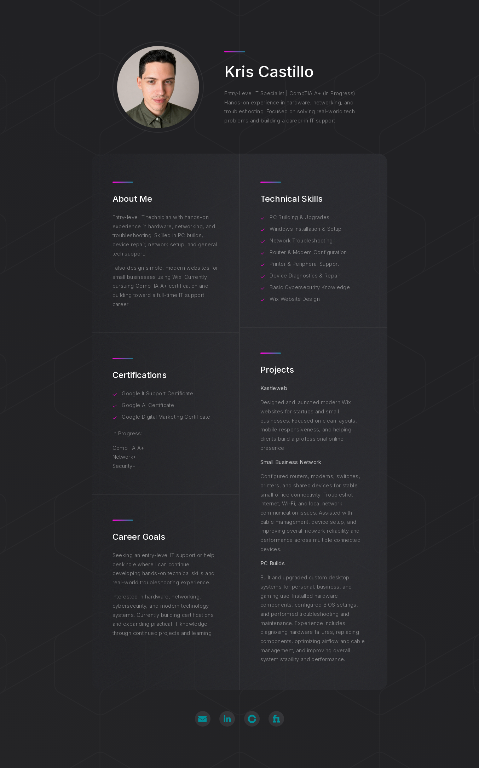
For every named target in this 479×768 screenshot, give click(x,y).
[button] (202, 719)
